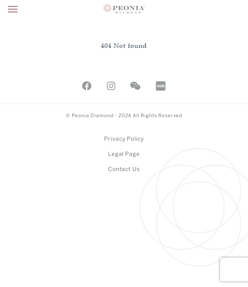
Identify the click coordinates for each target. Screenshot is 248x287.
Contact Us (124, 169)
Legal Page (124, 154)
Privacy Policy (124, 139)
